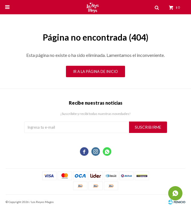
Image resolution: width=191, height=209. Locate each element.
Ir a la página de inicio (95, 71)
